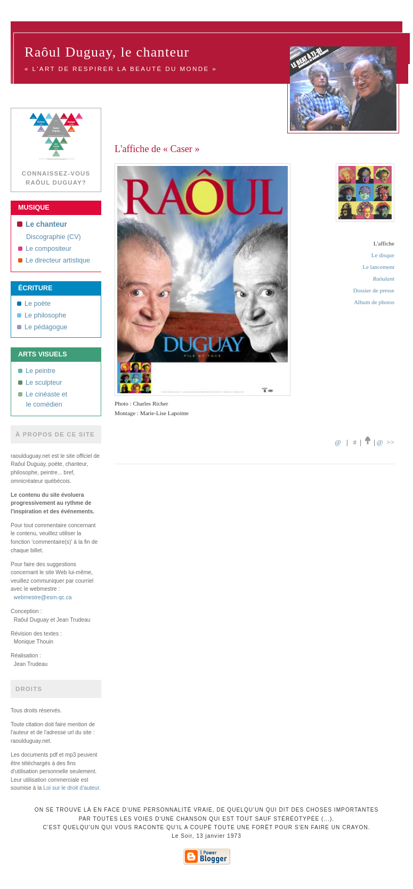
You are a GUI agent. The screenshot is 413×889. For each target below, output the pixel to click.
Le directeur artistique (54, 260)
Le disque (382, 255)
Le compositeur (44, 248)
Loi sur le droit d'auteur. (72, 788)
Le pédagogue (42, 327)
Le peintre (36, 371)
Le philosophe (41, 315)
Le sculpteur (40, 382)
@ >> (385, 442)
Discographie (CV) (53, 237)
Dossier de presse (373, 290)
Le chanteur (42, 224)
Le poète (34, 303)
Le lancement (378, 267)
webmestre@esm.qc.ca (43, 597)
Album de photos (374, 302)
